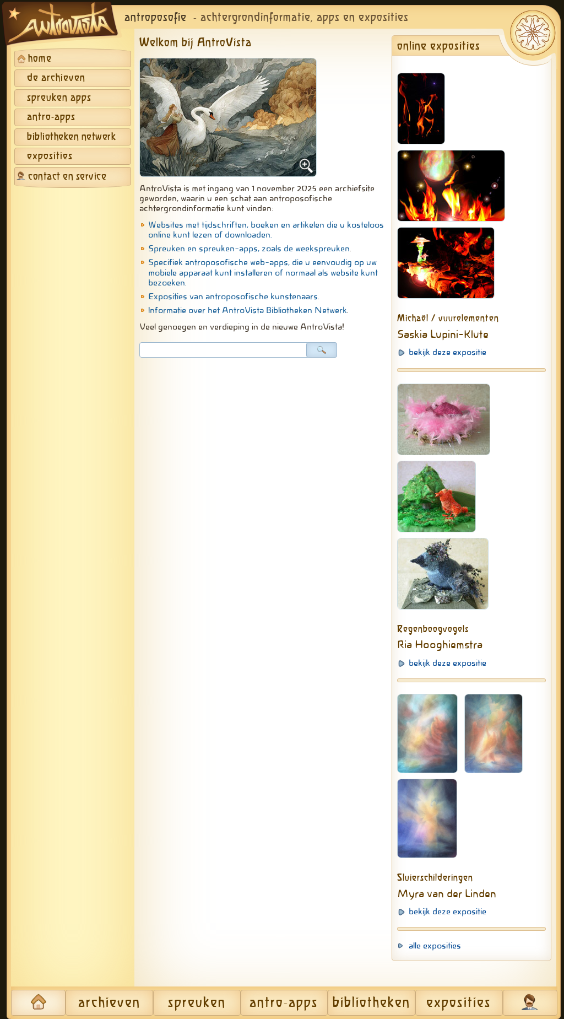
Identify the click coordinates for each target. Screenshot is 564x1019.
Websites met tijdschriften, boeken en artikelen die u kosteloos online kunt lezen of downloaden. (266, 230)
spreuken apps (59, 98)
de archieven (56, 78)
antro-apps (51, 117)
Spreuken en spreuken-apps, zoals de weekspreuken (249, 249)
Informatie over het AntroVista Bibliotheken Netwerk (247, 310)
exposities (50, 156)
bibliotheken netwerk (71, 137)
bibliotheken (371, 1003)
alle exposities (435, 946)
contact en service (67, 177)
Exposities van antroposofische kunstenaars (233, 296)
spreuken (197, 1003)
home (40, 59)
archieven (109, 1003)
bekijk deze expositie (447, 352)
